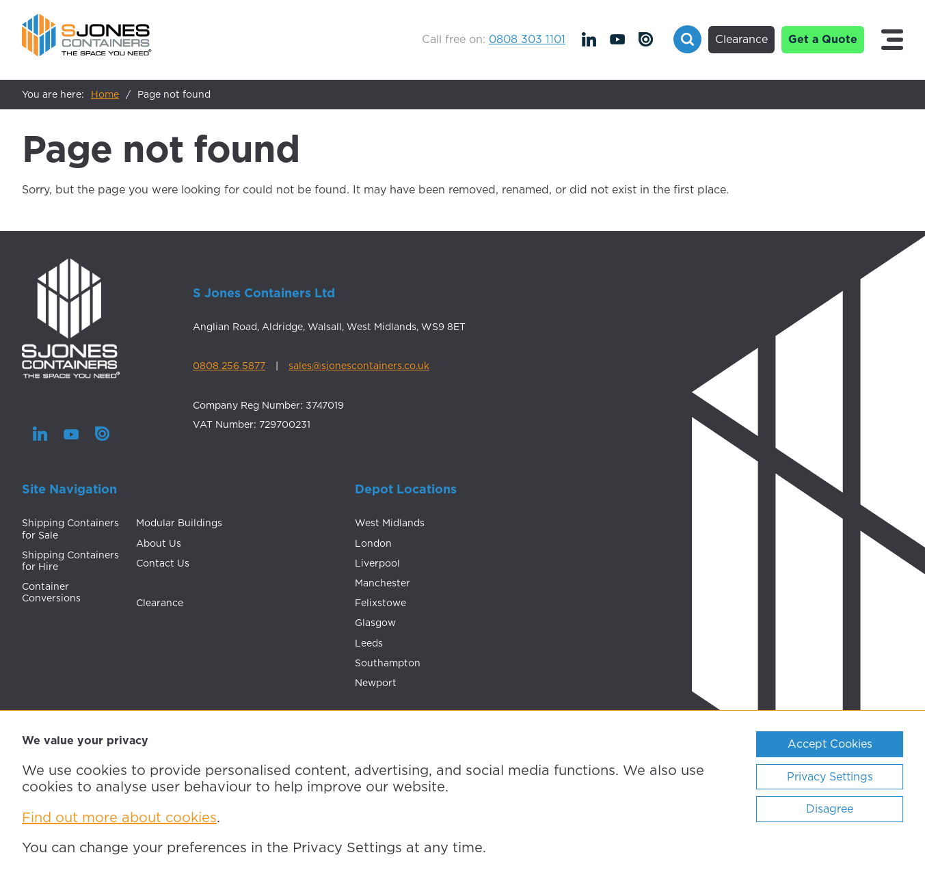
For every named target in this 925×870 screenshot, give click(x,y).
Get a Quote (822, 38)
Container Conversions (51, 592)
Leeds (369, 643)
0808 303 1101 (527, 38)
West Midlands (390, 523)
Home (105, 94)
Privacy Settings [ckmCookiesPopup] (830, 776)
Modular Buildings (179, 523)
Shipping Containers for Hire (70, 560)
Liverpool (377, 563)
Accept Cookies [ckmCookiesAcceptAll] (830, 743)
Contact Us (162, 563)
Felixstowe (380, 603)
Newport (376, 683)
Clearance (741, 38)
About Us (158, 543)
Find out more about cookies (119, 817)
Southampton (387, 663)
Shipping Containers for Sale (70, 528)
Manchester (382, 583)
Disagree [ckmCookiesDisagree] (829, 808)
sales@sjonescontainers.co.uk (359, 365)
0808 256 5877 (229, 365)
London (373, 543)
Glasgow (375, 622)
